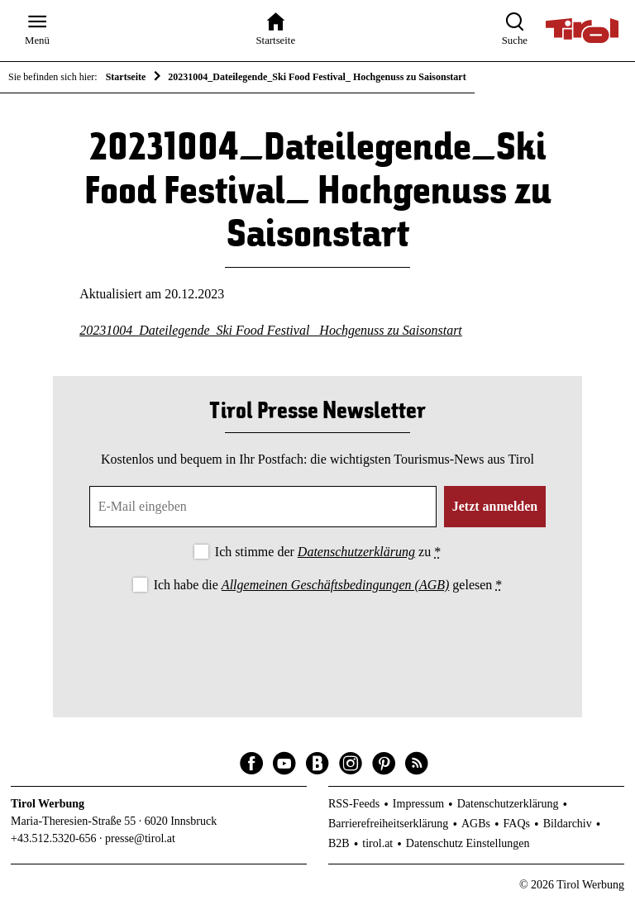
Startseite (126, 77)
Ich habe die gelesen (328, 585)
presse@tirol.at (140, 838)
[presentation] (317, 641)
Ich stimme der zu (328, 552)
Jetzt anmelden (495, 506)
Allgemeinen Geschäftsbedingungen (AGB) (335, 585)
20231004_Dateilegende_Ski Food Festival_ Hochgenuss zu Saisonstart (270, 330)
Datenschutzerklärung (356, 552)
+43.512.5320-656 (54, 838)
